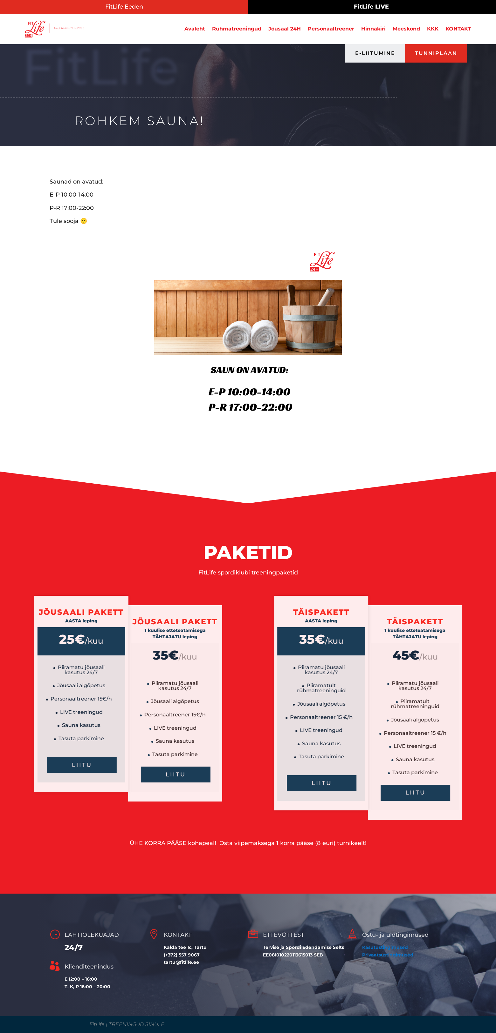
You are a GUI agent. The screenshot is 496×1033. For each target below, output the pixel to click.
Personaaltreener (331, 29)
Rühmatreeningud (236, 29)
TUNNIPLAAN (436, 53)
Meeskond (406, 29)
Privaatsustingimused (387, 955)
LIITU (66, 774)
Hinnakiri (373, 29)
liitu (432, 783)
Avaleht (194, 29)
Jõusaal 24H (284, 29)
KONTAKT (458, 29)
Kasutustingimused (385, 947)
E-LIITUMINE (375, 53)
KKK (432, 29)
